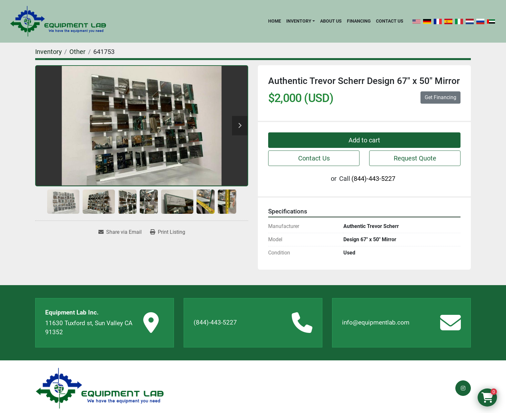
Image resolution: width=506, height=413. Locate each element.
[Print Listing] (167, 232)
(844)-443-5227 (373, 178)
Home (274, 21)
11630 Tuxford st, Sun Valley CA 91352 (88, 327)
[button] (300, 21)
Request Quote (415, 158)
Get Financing (440, 97)
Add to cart (364, 140)
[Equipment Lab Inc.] (99, 388)
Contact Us (389, 21)
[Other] (77, 52)
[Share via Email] (120, 232)
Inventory (298, 21)
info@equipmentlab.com (376, 322)
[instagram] (463, 388)
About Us (331, 21)
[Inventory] (48, 52)
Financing (359, 21)
